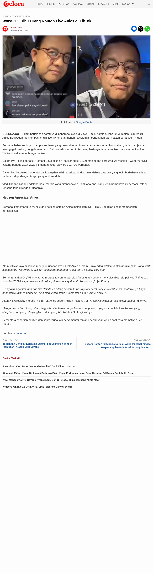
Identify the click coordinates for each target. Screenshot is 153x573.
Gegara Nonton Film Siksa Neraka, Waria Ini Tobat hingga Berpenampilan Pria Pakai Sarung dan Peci (118, 342)
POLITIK (51, 4)
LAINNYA (126, 4)
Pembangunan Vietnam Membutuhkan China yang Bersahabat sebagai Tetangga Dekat (60, 524)
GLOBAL (90, 4)
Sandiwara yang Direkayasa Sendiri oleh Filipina (38, 531)
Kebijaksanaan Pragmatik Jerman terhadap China (39, 538)
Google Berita (84, 122)
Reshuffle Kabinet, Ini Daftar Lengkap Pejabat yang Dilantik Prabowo (50, 553)
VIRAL (115, 4)
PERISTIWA (63, 4)
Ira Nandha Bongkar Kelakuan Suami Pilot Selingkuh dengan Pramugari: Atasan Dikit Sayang (37, 342)
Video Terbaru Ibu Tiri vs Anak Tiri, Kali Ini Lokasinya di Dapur (46, 502)
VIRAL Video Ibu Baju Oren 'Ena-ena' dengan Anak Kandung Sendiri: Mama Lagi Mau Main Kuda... (67, 516)
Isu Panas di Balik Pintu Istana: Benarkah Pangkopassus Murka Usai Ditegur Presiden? (61, 560)
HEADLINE (16, 16)
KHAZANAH (103, 4)
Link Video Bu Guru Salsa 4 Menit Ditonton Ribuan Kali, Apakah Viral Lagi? (54, 509)
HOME (40, 4)
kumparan (20, 329)
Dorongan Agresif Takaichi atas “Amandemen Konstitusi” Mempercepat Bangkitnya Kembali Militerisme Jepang (75, 546)
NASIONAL (78, 4)
